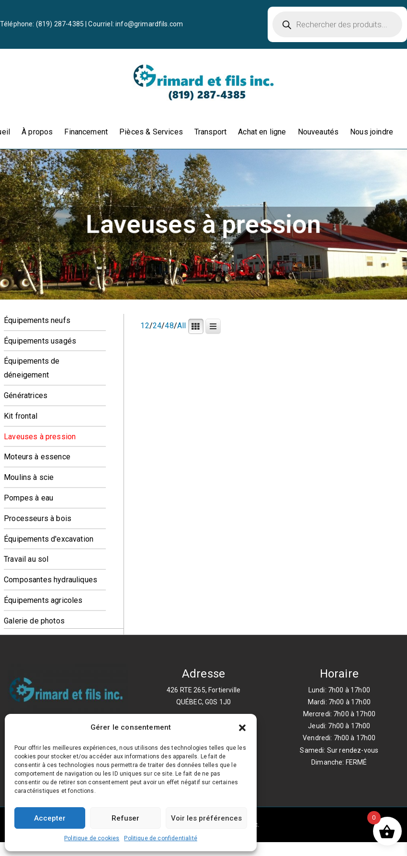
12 (144, 325)
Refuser (125, 818)
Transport (210, 131)
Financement (86, 131)
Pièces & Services (151, 131)
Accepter (50, 818)
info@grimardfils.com (149, 24)
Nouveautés (318, 131)
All (181, 325)
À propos (37, 131)
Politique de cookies (91, 838)
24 (157, 325)
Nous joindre (371, 131)
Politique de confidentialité (160, 838)
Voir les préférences (206, 818)
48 (169, 325)
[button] (242, 728)
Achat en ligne (262, 131)
